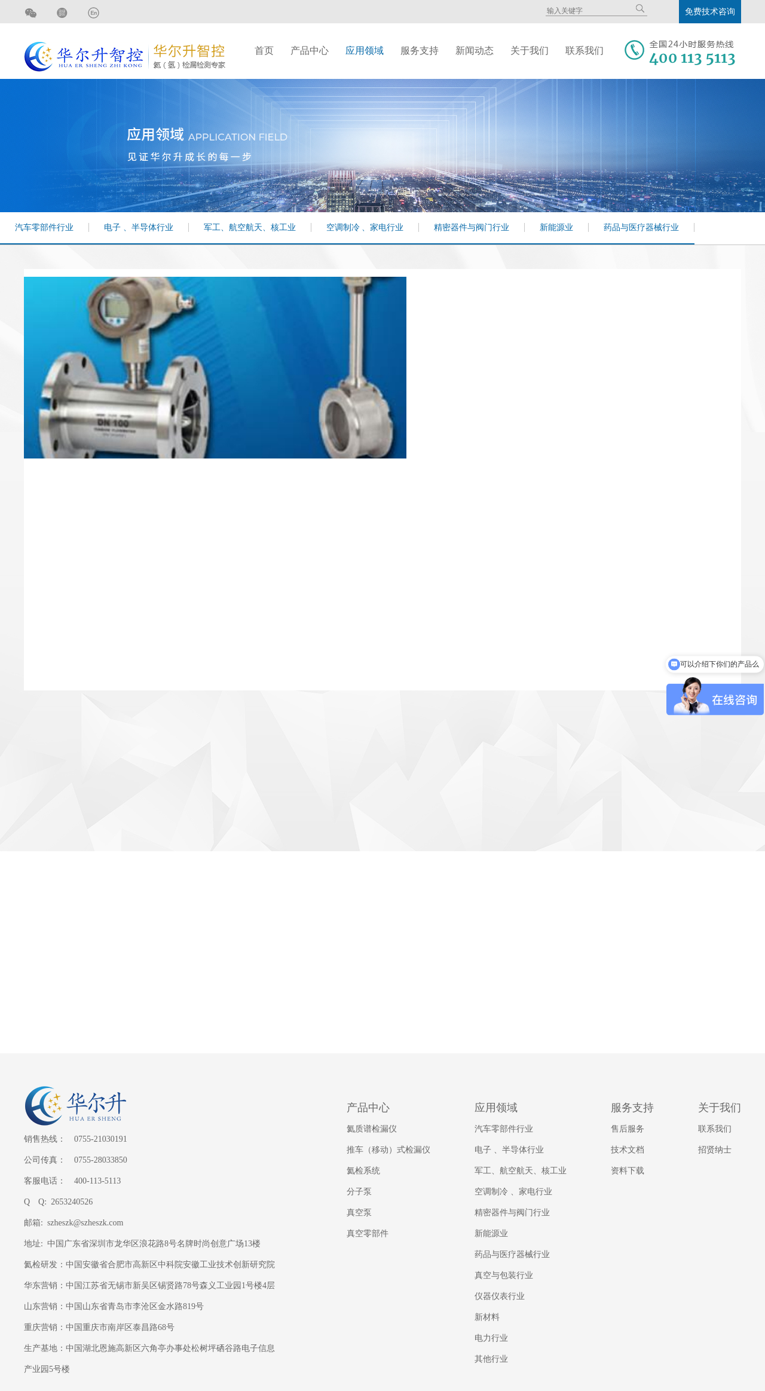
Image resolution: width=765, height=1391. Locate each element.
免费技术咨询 (710, 11)
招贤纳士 (715, 1149)
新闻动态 (474, 50)
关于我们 (529, 50)
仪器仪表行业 (500, 1296)
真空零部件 (367, 1233)
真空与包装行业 (504, 1275)
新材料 (487, 1317)
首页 (264, 50)
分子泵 (359, 1191)
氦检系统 (363, 1170)
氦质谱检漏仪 (372, 1128)
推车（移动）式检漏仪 (388, 1149)
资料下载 (627, 1170)
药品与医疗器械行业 (641, 227)
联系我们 (584, 50)
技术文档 (627, 1149)
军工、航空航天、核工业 (250, 227)
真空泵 (359, 1212)
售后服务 (627, 1128)
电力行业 (491, 1338)
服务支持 (419, 50)
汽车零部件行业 (44, 227)
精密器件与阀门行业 (471, 227)
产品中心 (309, 50)
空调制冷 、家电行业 (365, 227)
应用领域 (364, 50)
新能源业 (556, 227)
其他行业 (491, 1359)
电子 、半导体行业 (138, 227)
